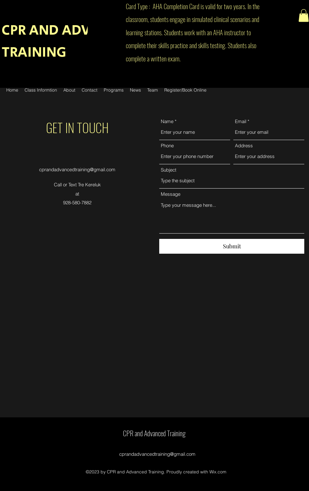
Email (240, 121)
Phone (167, 145)
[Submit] (231, 246)
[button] (303, 15)
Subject (168, 169)
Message (170, 194)
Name (167, 121)
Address (244, 145)
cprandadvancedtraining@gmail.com (77, 169)
